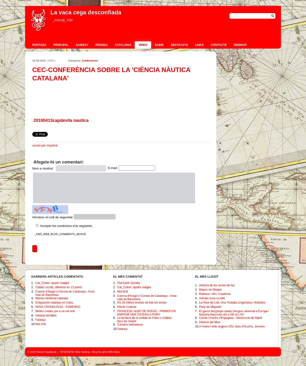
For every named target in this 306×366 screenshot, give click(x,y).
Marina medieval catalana (51, 298)
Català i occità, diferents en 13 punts (58, 287)
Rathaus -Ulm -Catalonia (214, 294)
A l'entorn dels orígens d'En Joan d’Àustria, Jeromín (232, 326)
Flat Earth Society (128, 283)
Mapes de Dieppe (210, 289)
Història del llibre (46, 315)
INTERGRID (67, 351)
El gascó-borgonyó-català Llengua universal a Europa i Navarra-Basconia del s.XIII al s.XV (234, 313)
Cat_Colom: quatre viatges (52, 283)
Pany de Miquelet (210, 307)
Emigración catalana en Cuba (54, 302)
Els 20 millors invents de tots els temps (142, 302)
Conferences (90, 60)
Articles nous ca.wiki (212, 298)
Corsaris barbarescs (130, 324)
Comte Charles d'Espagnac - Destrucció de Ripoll (230, 318)
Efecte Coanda (126, 307)
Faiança (40, 319)
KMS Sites (114, 351)
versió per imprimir (45, 145)
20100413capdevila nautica (60, 120)
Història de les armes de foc (217, 285)
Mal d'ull (40, 324)
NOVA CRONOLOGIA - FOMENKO (57, 307)
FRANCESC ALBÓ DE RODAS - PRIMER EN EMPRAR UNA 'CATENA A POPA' (146, 313)
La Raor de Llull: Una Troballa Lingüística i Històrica (232, 302)
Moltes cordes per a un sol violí (55, 311)
